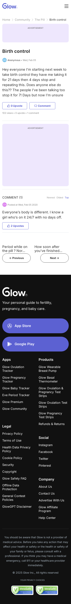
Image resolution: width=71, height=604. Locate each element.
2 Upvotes (15, 225)
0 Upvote (14, 105)
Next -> (54, 258)
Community (22, 19)
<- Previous (16, 258)
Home (6, 19)
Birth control (57, 19)
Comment (42, 105)
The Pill (40, 19)
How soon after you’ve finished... (48, 249)
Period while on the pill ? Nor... (14, 249)
